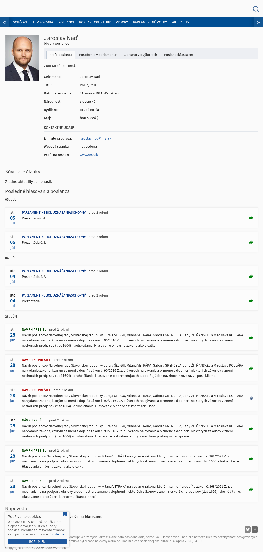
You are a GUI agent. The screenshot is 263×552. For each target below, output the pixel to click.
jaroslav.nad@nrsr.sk (95, 138)
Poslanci (66, 22)
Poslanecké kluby (95, 22)
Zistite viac (57, 534)
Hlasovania (43, 22)
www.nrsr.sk (89, 154)
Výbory (122, 22)
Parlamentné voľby (150, 22)
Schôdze (20, 22)
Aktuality (180, 22)
